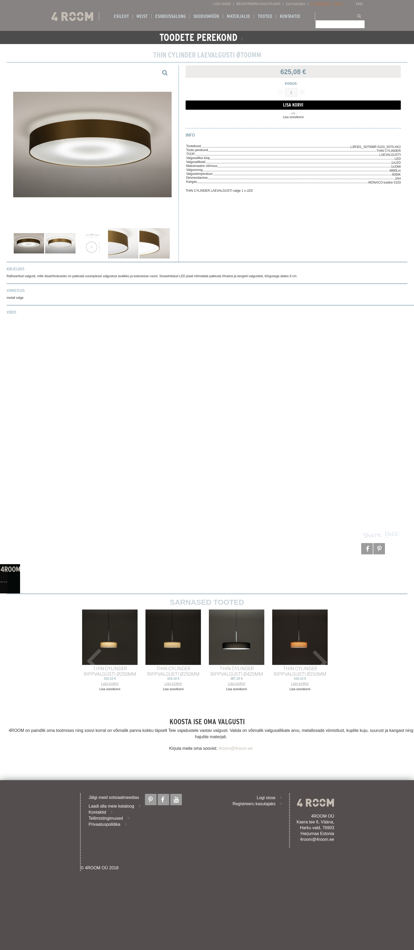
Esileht (121, 16)
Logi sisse (222, 4)
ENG (359, 4)
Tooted (265, 16)
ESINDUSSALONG (170, 16)
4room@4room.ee (236, 748)
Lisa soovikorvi (293, 117)
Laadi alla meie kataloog (111, 806)
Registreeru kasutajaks (258, 4)
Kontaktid (290, 16)
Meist (142, 16)
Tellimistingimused (106, 818)
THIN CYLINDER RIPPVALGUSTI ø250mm (110, 671)
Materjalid (238, 16)
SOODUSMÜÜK (206, 16)
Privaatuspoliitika (104, 824)
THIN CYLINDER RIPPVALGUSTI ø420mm (236, 671)
